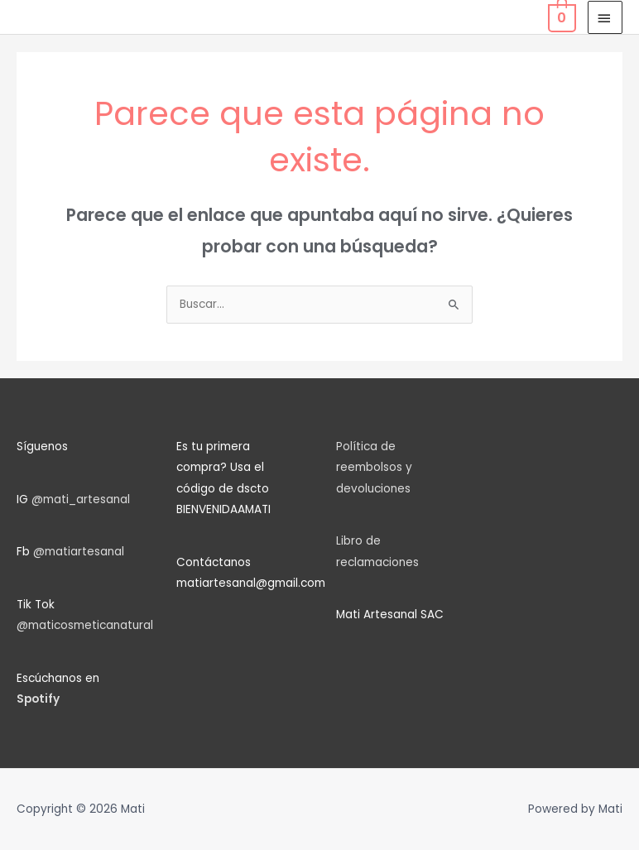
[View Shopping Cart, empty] (560, 17)
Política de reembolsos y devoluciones (374, 468)
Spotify (38, 699)
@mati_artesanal (80, 499)
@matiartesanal (78, 551)
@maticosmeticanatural (85, 625)
